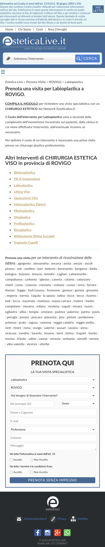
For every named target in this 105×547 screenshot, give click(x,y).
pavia (96, 312)
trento (93, 333)
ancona (56, 263)
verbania (69, 338)
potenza (10, 322)
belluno (50, 268)
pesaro (24, 317)
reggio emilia (85, 322)
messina (28, 306)
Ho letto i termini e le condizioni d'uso (31, 466)
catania (69, 279)
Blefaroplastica (24, 172)
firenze (10, 290)
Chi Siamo (24, 29)
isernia (24, 295)
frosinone (53, 290)
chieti (9, 285)
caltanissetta (77, 274)
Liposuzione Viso (26, 198)
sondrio (24, 333)
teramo (49, 333)
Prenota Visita (36, 82)
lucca (16, 301)
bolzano (24, 274)
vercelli (82, 338)
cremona (45, 285)
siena (84, 328)
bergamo (81, 268)
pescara (36, 317)
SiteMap (83, 518)
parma (85, 312)
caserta (57, 279)
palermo (73, 312)
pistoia (71, 317)
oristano (46, 312)
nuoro (89, 306)
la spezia (49, 295)
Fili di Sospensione (27, 179)
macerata (28, 301)
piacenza (50, 317)
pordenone (85, 317)
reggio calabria (64, 322)
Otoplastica (22, 217)
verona (94, 338)
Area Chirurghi (57, 29)
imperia (12, 295)
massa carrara (61, 301)
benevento (65, 268)
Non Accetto (41, 459)
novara (77, 306)
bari (40, 268)
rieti (8, 328)
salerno (49, 328)
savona (73, 328)
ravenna (45, 322)
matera (78, 301)
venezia (55, 338)
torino (70, 333)
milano (41, 306)
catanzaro (83, 279)
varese (43, 338)
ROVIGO (55, 82)
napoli (66, 306)
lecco (80, 295)
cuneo (71, 285)
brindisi (49, 274)
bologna (10, 274)
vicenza (32, 344)
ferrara (91, 285)
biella (93, 268)
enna (81, 285)
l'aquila (36, 295)
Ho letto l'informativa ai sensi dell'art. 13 (32, 453)
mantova (44, 301)
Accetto (17, 459)
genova (67, 290)
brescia (37, 274)
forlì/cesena (36, 290)
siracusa (10, 333)
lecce (70, 295)
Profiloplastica (24, 223)
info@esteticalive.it (35, 518)
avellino (29, 268)
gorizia (79, 290)
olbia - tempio (29, 312)
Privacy (62, 518)
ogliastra (11, 312)
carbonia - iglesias (37, 279)
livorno (91, 295)
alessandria (41, 263)
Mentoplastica (24, 211)
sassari (61, 328)
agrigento (24, 263)
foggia (21, 290)
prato (22, 322)
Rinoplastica (22, 230)
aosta (67, 263)
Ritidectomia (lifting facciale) (34, 236)
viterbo (44, 344)
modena (53, 306)
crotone (59, 285)
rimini (17, 328)
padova (60, 312)
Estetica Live (14, 82)
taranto (37, 333)
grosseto (92, 290)
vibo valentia (15, 344)
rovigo (37, 328)
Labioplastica (23, 185)
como (19, 285)
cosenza (31, 285)
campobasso (13, 279)
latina (61, 295)
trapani (81, 333)
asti (19, 268)
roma (27, 328)
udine (32, 338)
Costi (39, 29)
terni (60, 333)
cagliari (62, 274)
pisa (62, 317)
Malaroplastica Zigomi (29, 204)
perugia (12, 317)
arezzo (77, 263)
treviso (10, 338)
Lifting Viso (22, 192)
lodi (7, 301)
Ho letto (98, 9)
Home (9, 29)
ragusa (33, 322)
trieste (21, 338)
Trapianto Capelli (26, 242)
